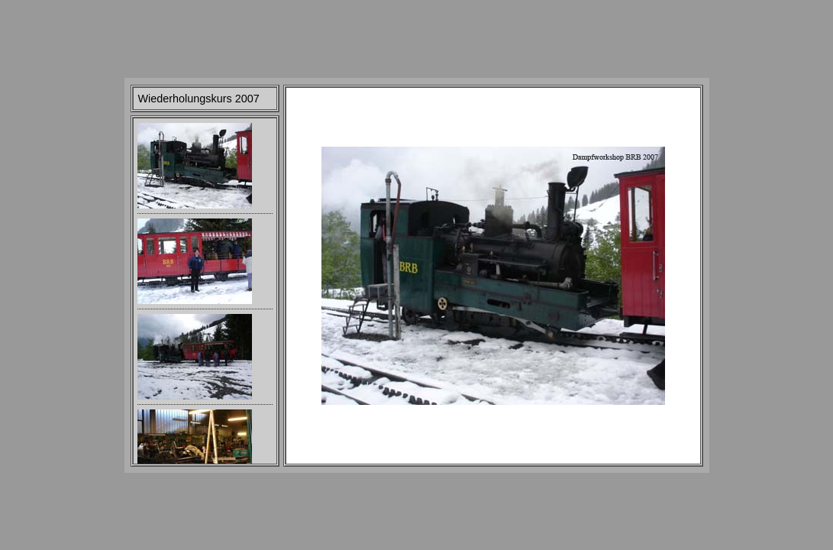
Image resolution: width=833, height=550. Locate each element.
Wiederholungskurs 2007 (199, 98)
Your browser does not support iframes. (205, 291)
